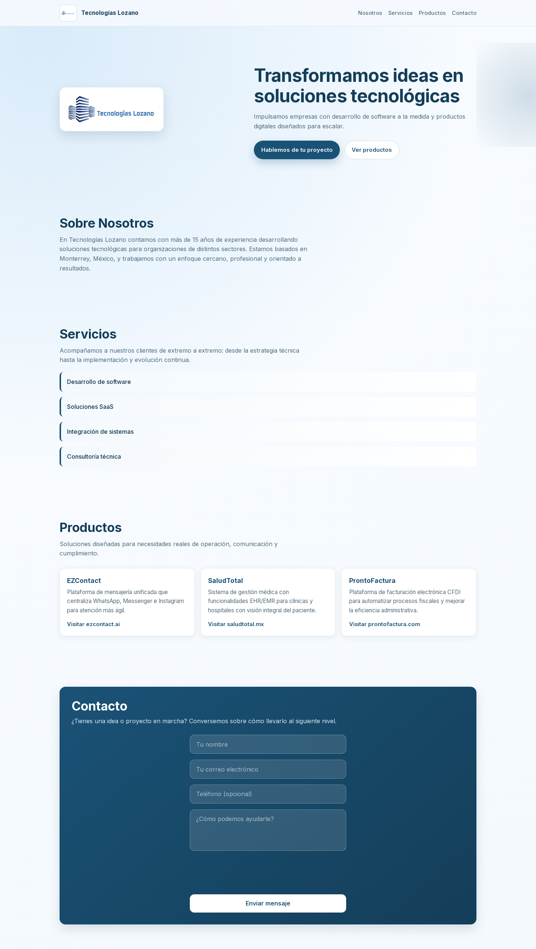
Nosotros (370, 13)
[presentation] (268, 875)
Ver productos (372, 149)
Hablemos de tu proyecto (297, 149)
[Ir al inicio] (99, 13)
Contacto (464, 13)
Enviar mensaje (268, 905)
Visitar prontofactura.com (384, 626)
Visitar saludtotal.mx (236, 626)
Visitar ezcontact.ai (93, 626)
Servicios (400, 13)
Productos (432, 13)
